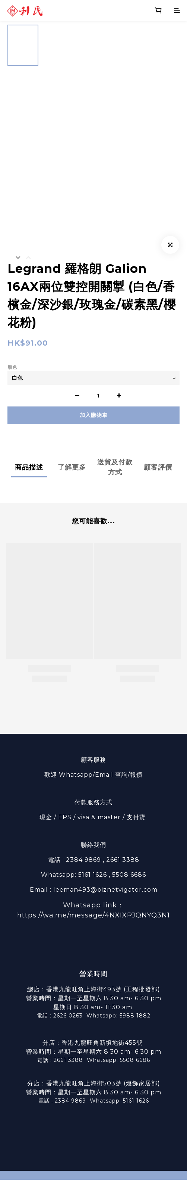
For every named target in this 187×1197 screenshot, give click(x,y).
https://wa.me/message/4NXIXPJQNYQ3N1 (93, 915)
